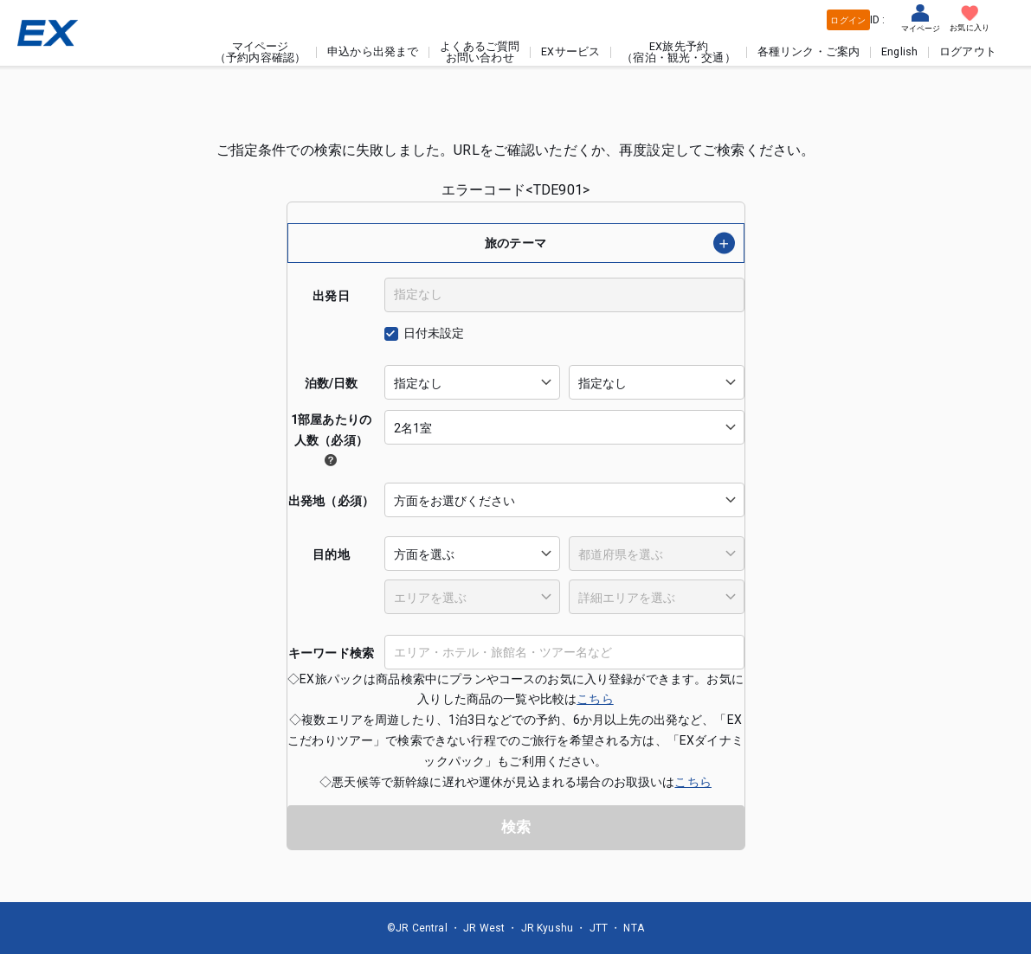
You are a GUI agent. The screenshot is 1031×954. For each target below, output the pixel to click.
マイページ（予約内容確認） (260, 52)
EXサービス (570, 52)
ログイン (848, 20)
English (899, 52)
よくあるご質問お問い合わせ (479, 52)
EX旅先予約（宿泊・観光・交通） (679, 52)
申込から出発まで (372, 52)
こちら (595, 699)
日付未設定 (434, 333)
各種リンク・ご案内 (808, 52)
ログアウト (967, 52)
